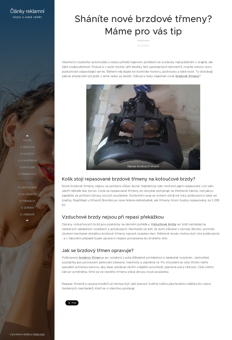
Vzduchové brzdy (163, 224)
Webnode (39, 334)
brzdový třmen (90, 258)
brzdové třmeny (187, 76)
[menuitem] (27, 140)
